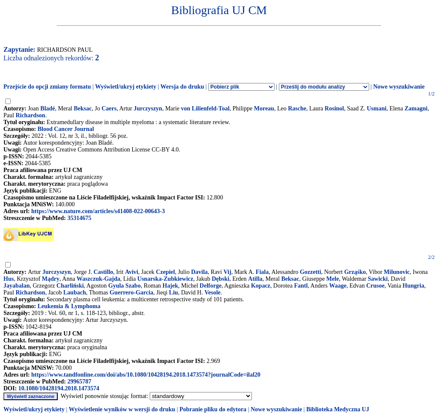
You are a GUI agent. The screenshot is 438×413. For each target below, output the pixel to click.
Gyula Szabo (124, 285)
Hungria (413, 285)
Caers (108, 108)
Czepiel (165, 272)
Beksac (83, 108)
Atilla (255, 279)
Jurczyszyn (148, 108)
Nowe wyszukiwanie (398, 86)
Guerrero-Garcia (131, 292)
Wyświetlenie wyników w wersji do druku (122, 409)
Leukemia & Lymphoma (69, 306)
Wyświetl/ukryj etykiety (125, 86)
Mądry (50, 279)
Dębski (220, 279)
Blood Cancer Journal (66, 129)
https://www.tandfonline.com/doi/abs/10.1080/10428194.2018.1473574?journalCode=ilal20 (145, 374)
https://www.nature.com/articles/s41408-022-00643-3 (98, 211)
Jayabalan (16, 285)
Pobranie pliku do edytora (212, 409)
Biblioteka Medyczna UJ (337, 409)
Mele (332, 279)
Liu (173, 292)
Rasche (297, 108)
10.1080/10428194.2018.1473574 (58, 388)
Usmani (376, 108)
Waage (337, 285)
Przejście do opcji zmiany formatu (47, 86)
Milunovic (397, 272)
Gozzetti (310, 272)
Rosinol (334, 108)
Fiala (262, 272)
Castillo (103, 272)
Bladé (47, 108)
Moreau (264, 108)
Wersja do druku (182, 86)
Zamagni (416, 108)
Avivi (131, 272)
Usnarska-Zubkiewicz (165, 279)
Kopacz (260, 285)
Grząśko (355, 272)
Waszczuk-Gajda (98, 279)
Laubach (74, 292)
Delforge (211, 285)
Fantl (301, 285)
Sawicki (378, 279)
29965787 (79, 381)
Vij (227, 272)
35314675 (79, 218)
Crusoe (375, 285)
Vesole (212, 292)
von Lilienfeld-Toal (205, 108)
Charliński (70, 285)
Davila (199, 272)
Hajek (170, 285)
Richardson (30, 115)
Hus (8, 279)
